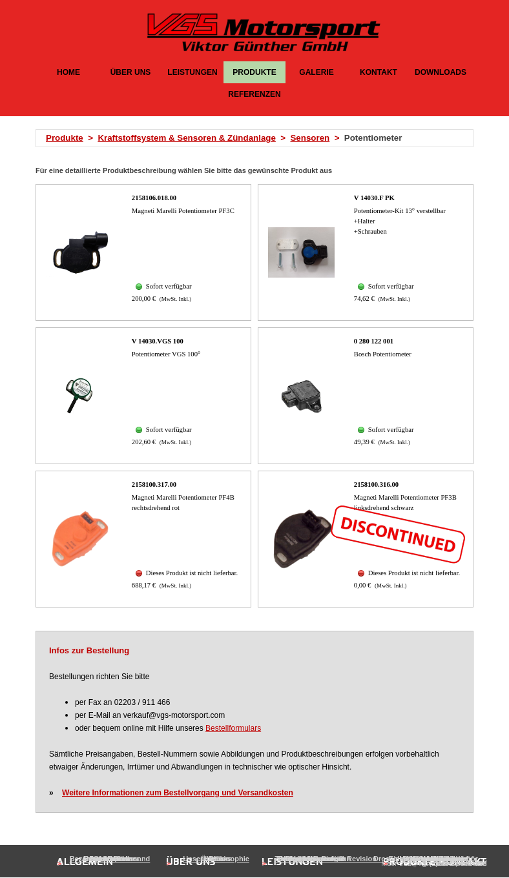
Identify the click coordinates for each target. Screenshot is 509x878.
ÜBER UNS (130, 72)
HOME (68, 72)
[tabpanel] (258, 138)
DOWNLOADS (440, 72)
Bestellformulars (233, 728)
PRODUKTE (254, 72)
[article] (143, 252)
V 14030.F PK (374, 197)
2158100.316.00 (376, 484)
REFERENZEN (254, 94)
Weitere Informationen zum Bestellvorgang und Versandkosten (177, 792)
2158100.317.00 (154, 484)
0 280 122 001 (373, 341)
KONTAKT (378, 72)
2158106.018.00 (154, 197)
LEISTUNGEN (192, 72)
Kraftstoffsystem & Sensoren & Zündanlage (187, 138)
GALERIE (316, 72)
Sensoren (309, 138)
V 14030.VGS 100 (157, 341)
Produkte (64, 138)
